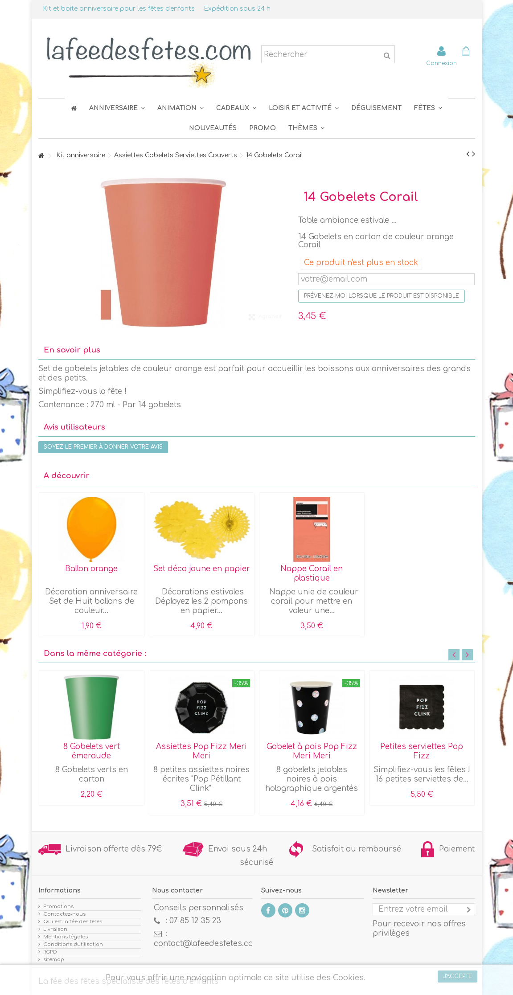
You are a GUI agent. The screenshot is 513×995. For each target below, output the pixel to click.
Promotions (58, 906)
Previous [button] (454, 654)
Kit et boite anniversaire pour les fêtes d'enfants (119, 8)
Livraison (55, 929)
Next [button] (467, 654)
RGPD (50, 952)
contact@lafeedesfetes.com (207, 943)
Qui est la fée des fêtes (72, 922)
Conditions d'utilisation (73, 944)
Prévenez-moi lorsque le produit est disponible (381, 296)
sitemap (53, 959)
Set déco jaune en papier (201, 569)
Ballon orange (91, 569)
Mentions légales (65, 937)
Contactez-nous (64, 914)
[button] (428, 108)
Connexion (441, 63)
